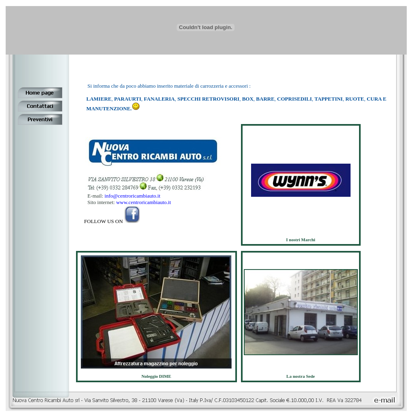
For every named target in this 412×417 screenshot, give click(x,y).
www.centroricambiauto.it (143, 202)
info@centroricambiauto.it (131, 196)
